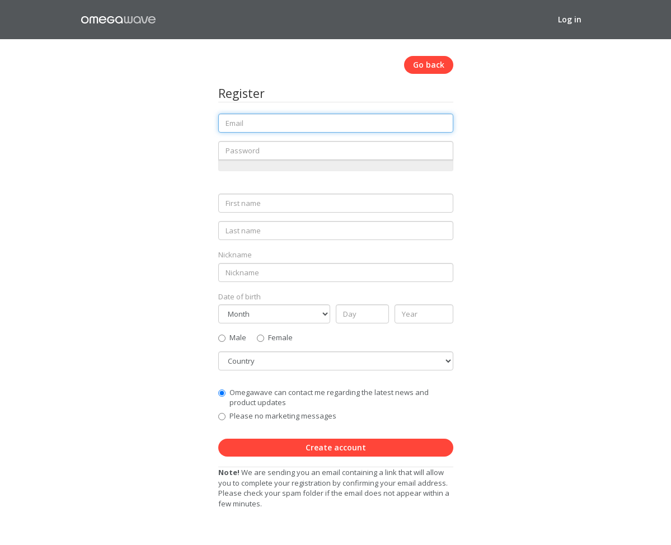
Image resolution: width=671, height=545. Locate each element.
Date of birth (239, 297)
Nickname (235, 255)
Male (232, 337)
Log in (569, 19)
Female (275, 337)
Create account (336, 447)
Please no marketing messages (282, 416)
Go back (428, 64)
